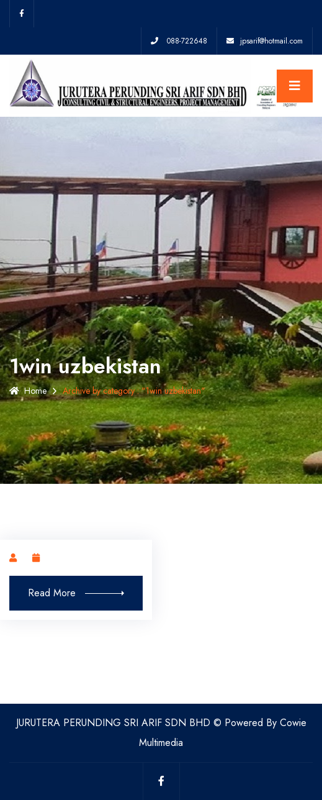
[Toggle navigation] (295, 86)
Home (28, 390)
